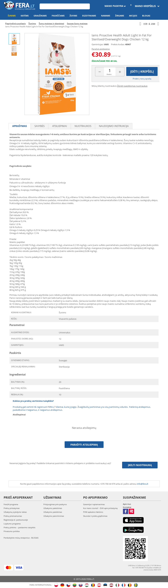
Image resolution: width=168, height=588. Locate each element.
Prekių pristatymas (12, 508)
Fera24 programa (11, 504)
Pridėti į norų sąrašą (142, 78)
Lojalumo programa (12, 523)
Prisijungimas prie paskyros (55, 504)
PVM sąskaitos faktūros (93, 512)
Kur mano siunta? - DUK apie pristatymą (100, 508)
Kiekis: (109, 74)
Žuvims (73, 15)
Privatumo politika (12, 531)
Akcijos (133, 15)
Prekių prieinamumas (13, 516)
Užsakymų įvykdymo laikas (15, 512)
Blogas (146, 15)
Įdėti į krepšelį (142, 71)
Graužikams (40, 15)
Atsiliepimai (59, 126)
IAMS (106, 44)
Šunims (12, 15)
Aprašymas (19, 126)
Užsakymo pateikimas (52, 512)
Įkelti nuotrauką (140, 465)
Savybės (39, 126)
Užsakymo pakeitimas (52, 508)
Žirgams (119, 15)
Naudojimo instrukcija (114, 126)
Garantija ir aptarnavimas (94, 504)
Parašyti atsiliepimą (101, 49)
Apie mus (127, 504)
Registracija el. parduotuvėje (16, 520)
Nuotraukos (83, 126)
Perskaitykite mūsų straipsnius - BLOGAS (21, 537)
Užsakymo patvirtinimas (53, 516)
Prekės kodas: (118, 44)
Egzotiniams (89, 15)
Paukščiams (58, 15)
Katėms (25, 15)
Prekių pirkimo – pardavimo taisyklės (19, 527)
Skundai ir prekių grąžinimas (95, 516)
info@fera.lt (142, 483)
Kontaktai (127, 507)
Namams (105, 15)
